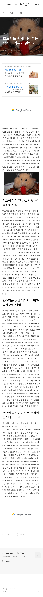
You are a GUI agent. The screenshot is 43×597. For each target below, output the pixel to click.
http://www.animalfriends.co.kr (15, 67)
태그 (11, 13)
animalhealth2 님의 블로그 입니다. (13, 556)
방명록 (21, 13)
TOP (38, 590)
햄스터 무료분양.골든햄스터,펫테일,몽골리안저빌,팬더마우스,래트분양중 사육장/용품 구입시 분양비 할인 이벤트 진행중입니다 (14, 74)
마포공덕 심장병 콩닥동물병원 (14, 86)
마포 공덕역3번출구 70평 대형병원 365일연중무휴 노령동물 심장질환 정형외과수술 (14, 91)
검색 (33, 4)
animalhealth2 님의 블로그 (20, 4)
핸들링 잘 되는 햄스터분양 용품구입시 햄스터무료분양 (14, 70)
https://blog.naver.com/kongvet (15, 83)
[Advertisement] (21, 110)
